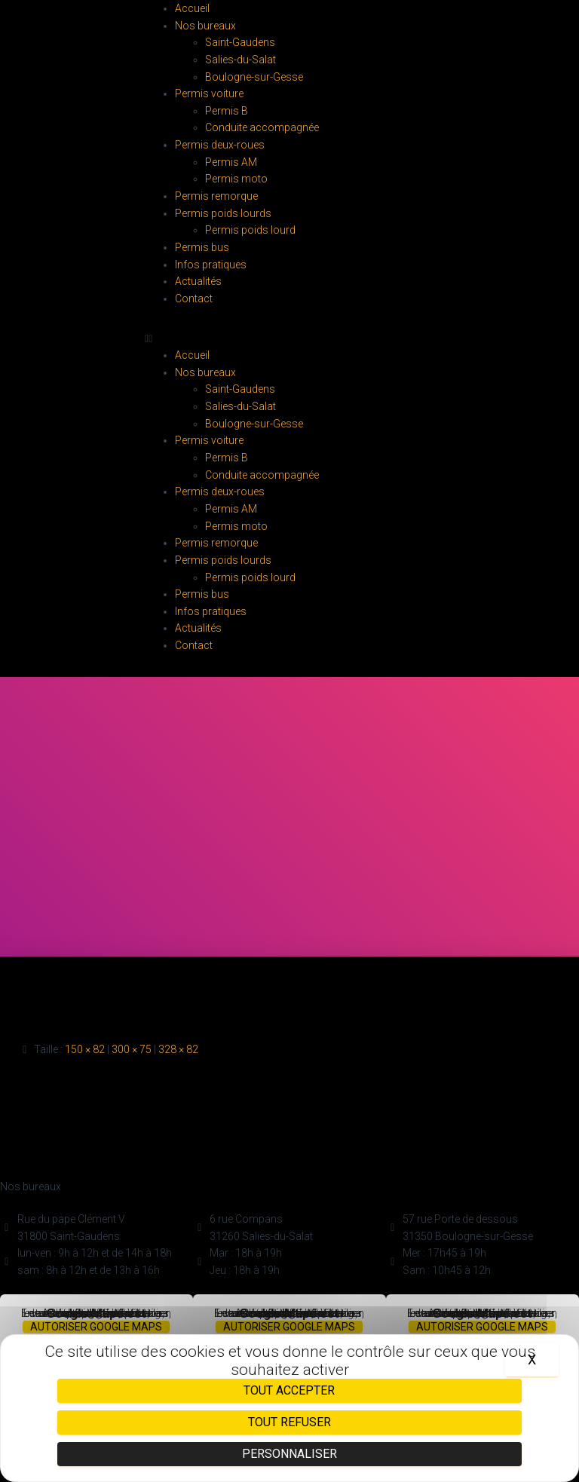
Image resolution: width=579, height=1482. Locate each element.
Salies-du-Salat (240, 60)
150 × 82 (85, 1049)
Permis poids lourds (223, 213)
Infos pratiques (211, 265)
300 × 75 (132, 1049)
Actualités (198, 281)
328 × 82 (178, 1049)
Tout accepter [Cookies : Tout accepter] (289, 1390)
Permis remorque (216, 196)
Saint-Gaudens (240, 42)
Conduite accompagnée (262, 127)
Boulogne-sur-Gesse (254, 77)
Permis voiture (209, 93)
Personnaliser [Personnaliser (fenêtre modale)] (289, 1454)
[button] (289, 339)
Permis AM (231, 162)
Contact (194, 298)
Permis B (226, 111)
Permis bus (202, 247)
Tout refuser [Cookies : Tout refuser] (289, 1422)
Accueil (192, 8)
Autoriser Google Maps (96, 1327)
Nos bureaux (205, 26)
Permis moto (236, 179)
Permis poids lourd (250, 230)
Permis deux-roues (220, 145)
